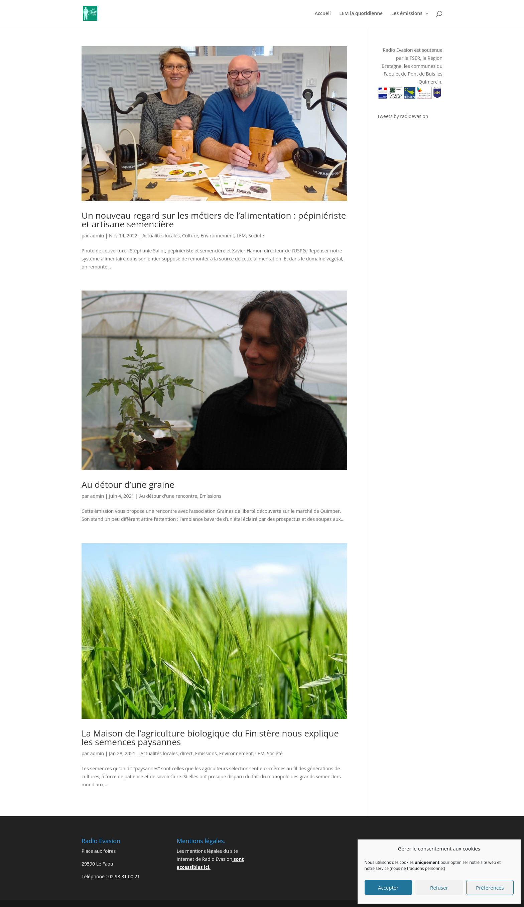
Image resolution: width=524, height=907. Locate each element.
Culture (190, 235)
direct (186, 753)
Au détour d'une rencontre (168, 496)
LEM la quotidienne (361, 13)
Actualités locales (161, 235)
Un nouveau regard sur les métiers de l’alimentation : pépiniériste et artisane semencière (214, 219)
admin (97, 235)
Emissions (210, 496)
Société (256, 235)
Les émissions (406, 13)
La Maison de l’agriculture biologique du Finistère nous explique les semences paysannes (210, 737)
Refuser (439, 887)
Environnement (217, 235)
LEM (241, 235)
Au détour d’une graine (128, 484)
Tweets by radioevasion (402, 116)
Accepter (388, 887)
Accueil (323, 13)
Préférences (490, 887)
